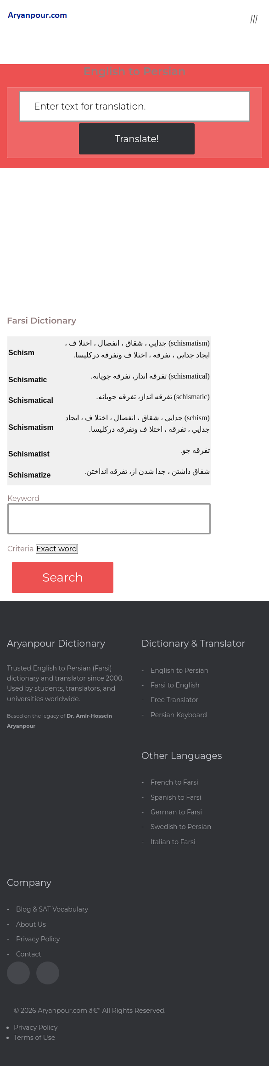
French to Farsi (174, 782)
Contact (28, 954)
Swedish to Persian (181, 827)
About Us (31, 924)
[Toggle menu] (254, 18)
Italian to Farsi (173, 842)
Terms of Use (34, 1037)
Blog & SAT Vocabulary (52, 909)
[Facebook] (18, 973)
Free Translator (174, 700)
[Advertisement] (134, 236)
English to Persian (179, 670)
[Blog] (47, 973)
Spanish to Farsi (176, 797)
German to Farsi (176, 812)
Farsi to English (175, 685)
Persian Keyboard (179, 715)
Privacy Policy (38, 939)
